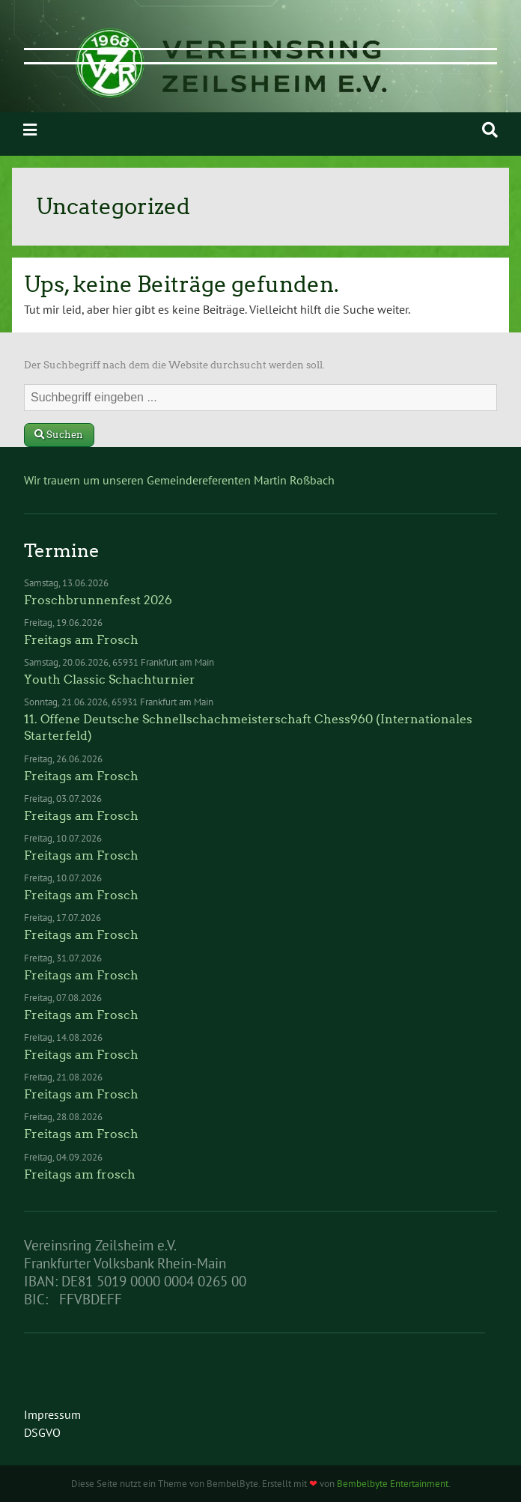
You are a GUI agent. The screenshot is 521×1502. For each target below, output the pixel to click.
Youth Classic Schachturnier (109, 679)
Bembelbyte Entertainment (392, 1483)
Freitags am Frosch (81, 640)
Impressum (52, 1414)
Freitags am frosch (79, 1174)
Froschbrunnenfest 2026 (98, 600)
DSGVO (42, 1432)
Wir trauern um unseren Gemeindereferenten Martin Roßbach (179, 479)
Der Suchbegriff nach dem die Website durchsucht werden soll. (174, 365)
